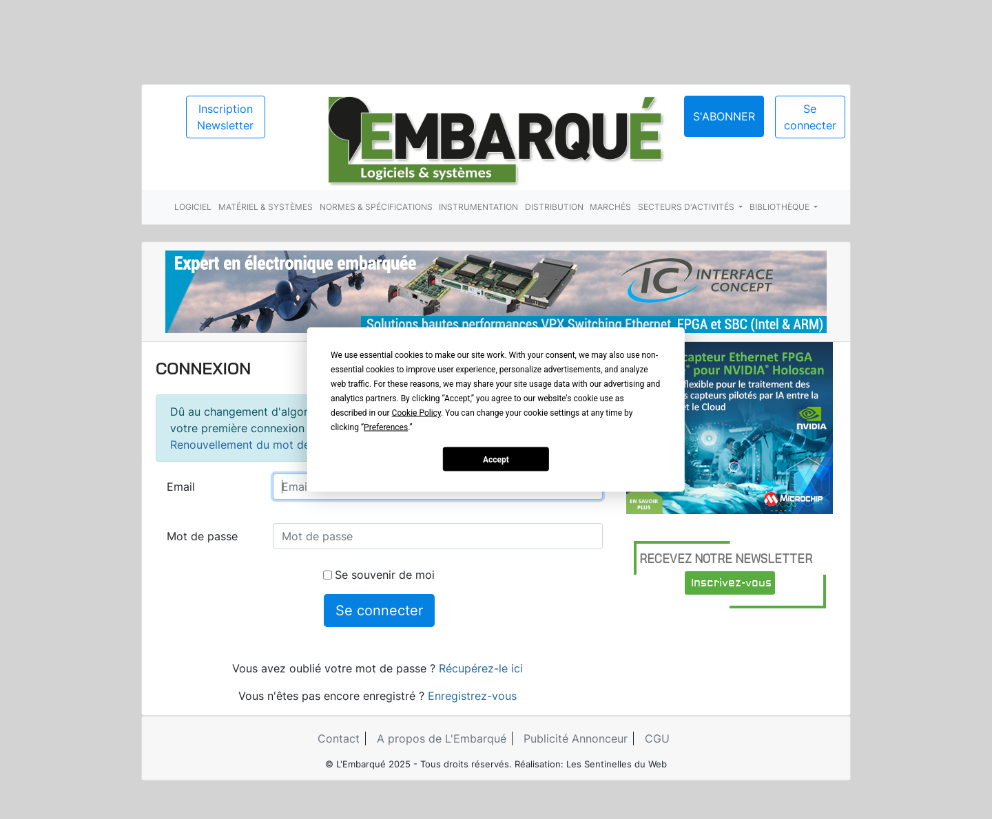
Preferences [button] (386, 427)
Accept (496, 459)
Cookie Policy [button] (416, 413)
